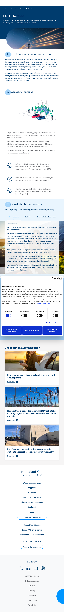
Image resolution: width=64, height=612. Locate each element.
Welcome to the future (32, 483)
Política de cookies (32, 581)
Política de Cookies (44, 304)
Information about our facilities (32, 535)
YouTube (36, 568)
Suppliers (32, 488)
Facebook (43, 568)
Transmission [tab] (14, 217)
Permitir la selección (32, 330)
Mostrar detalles (52, 323)
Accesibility (32, 605)
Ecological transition (17, 9)
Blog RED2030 (32, 562)
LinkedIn (28, 568)
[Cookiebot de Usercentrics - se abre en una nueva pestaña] (53, 278)
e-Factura (32, 493)
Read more (11, 382)
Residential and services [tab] (46, 217)
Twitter (21, 568)
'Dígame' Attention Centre (32, 530)
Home (6, 9)
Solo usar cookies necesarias (12, 330)
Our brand (32, 507)
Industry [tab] (28, 217)
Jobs (32, 512)
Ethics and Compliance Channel (32, 517)
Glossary (32, 591)
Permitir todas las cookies (52, 330)
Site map (32, 586)
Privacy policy (32, 600)
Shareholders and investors (32, 502)
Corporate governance (32, 497)
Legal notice (32, 595)
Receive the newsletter (32, 547)
